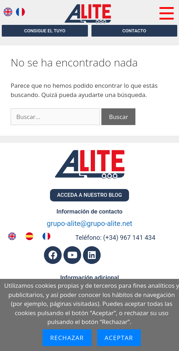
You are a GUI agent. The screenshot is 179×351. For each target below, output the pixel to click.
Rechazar (67, 338)
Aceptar (119, 338)
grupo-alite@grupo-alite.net (89, 223)
